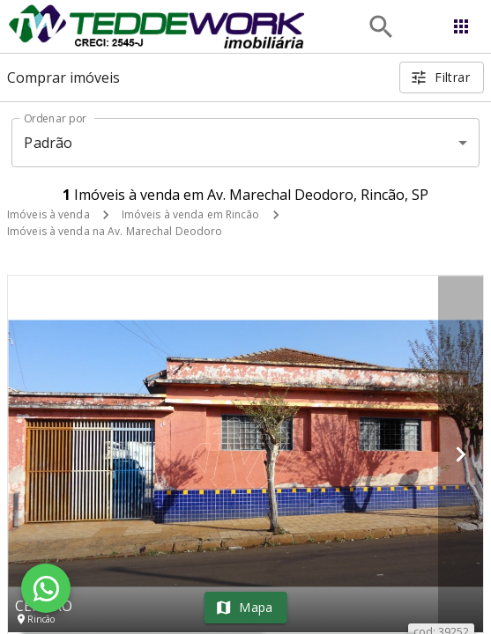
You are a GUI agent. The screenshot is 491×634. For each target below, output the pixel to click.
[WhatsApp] (46, 588)
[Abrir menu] (461, 26)
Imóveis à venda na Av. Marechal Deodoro (114, 231)
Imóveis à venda (48, 214)
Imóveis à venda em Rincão (191, 214)
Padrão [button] (48, 142)
